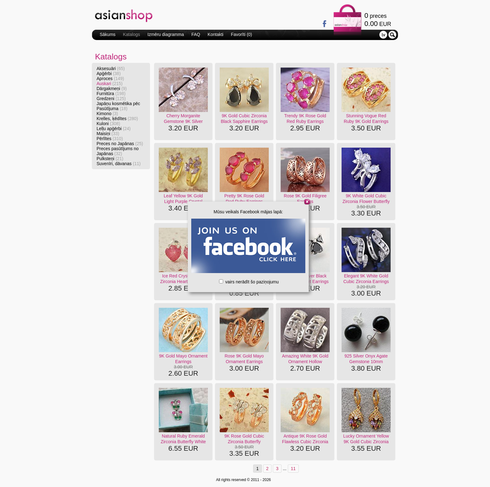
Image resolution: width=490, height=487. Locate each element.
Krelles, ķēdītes (117, 118)
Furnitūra (111, 93)
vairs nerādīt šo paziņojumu (249, 281)
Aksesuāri (111, 68)
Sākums (108, 34)
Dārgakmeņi (112, 88)
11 (293, 468)
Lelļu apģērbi (114, 128)
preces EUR (377, 20)
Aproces (110, 78)
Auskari (109, 83)
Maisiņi (108, 133)
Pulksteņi (110, 158)
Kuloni (108, 123)
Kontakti (215, 34)
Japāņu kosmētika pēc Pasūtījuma (118, 106)
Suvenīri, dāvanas (119, 163)
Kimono (107, 113)
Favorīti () (241, 34)
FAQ (195, 34)
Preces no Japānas (120, 143)
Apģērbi (109, 73)
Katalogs (131, 34)
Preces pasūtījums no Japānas (118, 151)
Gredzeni (111, 98)
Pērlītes (110, 138)
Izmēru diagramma (166, 34)
